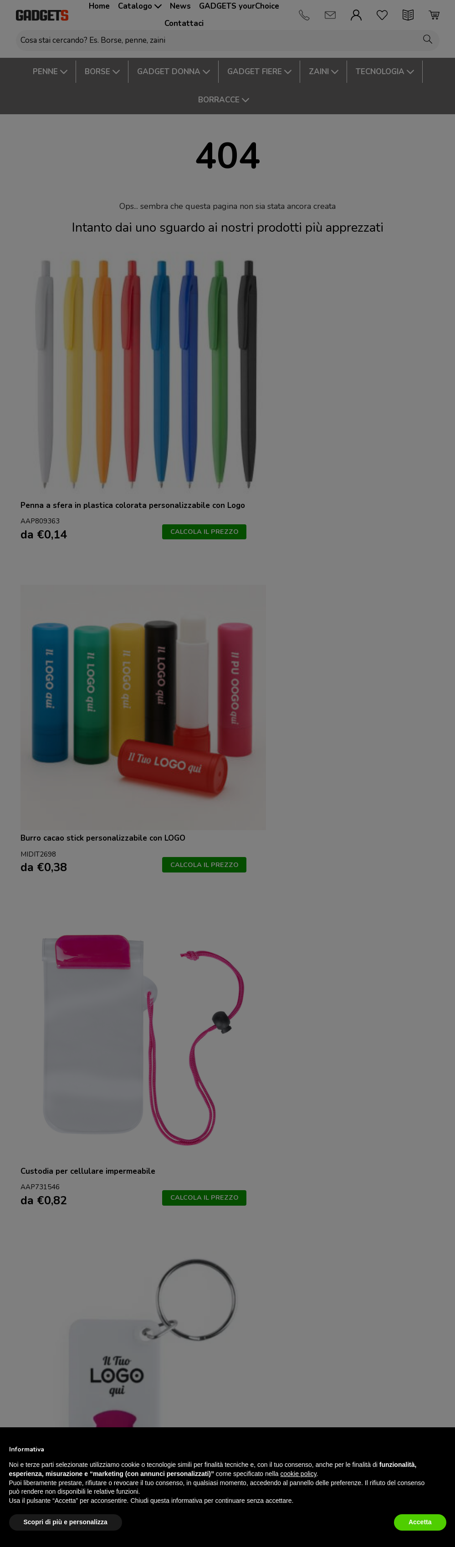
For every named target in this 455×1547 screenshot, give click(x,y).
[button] (442, 1449)
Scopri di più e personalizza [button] (65, 1522)
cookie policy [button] (298, 1473)
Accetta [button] (420, 1522)
